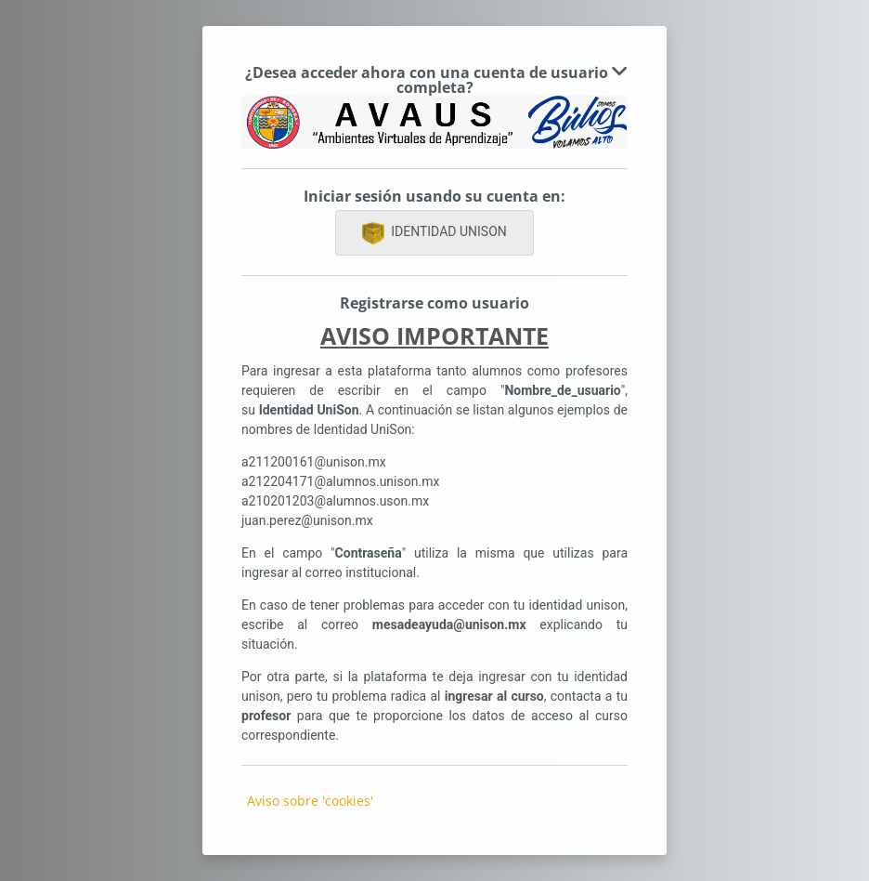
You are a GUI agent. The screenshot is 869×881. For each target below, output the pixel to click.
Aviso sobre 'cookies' (310, 800)
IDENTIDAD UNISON (434, 233)
